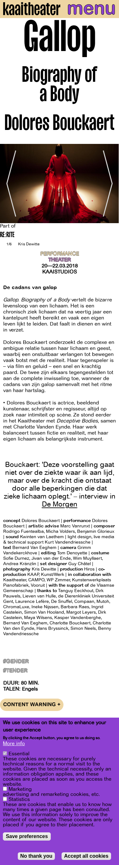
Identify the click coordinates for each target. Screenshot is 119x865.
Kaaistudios (59, 272)
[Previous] (9, 183)
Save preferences (27, 836)
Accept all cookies (86, 856)
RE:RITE (7, 235)
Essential (19, 754)
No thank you (36, 856)
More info (14, 743)
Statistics (19, 799)
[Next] (109, 183)
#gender (16, 662)
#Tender (15, 671)
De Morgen (59, 504)
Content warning (31, 705)
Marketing (20, 789)
